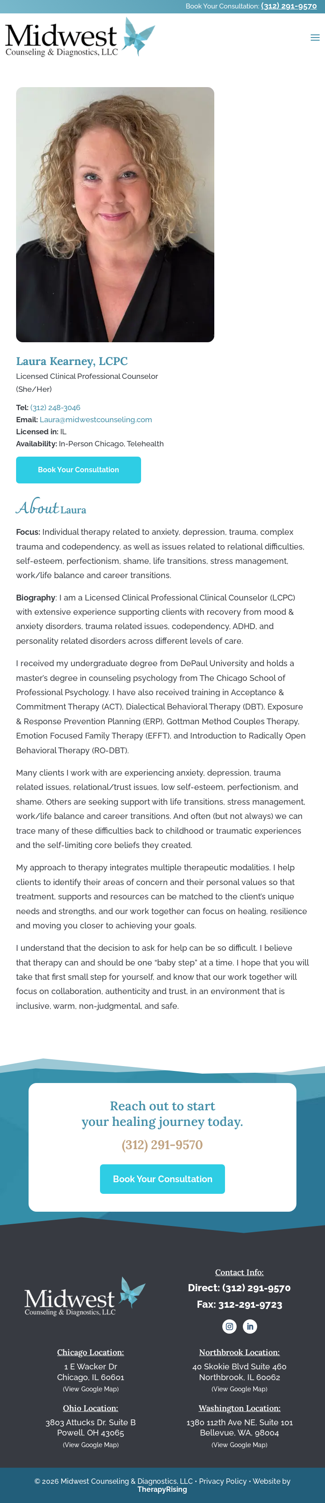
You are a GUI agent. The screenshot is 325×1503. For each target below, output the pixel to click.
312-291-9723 (250, 1304)
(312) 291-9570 (289, 5)
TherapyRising (162, 1489)
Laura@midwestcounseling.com (96, 419)
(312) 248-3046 (55, 407)
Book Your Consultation (78, 470)
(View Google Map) (91, 1389)
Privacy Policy (223, 1481)
